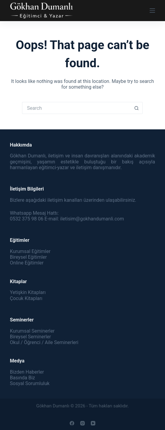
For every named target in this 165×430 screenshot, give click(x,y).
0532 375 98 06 (26, 219)
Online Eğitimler (27, 263)
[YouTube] (93, 423)
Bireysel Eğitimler (28, 257)
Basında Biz (22, 378)
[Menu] (152, 10)
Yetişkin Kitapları (28, 292)
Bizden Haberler (27, 372)
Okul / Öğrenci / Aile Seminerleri (44, 342)
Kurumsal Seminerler (32, 331)
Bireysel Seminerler (30, 337)
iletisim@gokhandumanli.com (92, 219)
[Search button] (137, 108)
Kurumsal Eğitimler (30, 251)
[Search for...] (76, 108)
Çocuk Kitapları (26, 298)
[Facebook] (72, 423)
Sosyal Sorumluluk (29, 383)
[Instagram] (82, 423)
